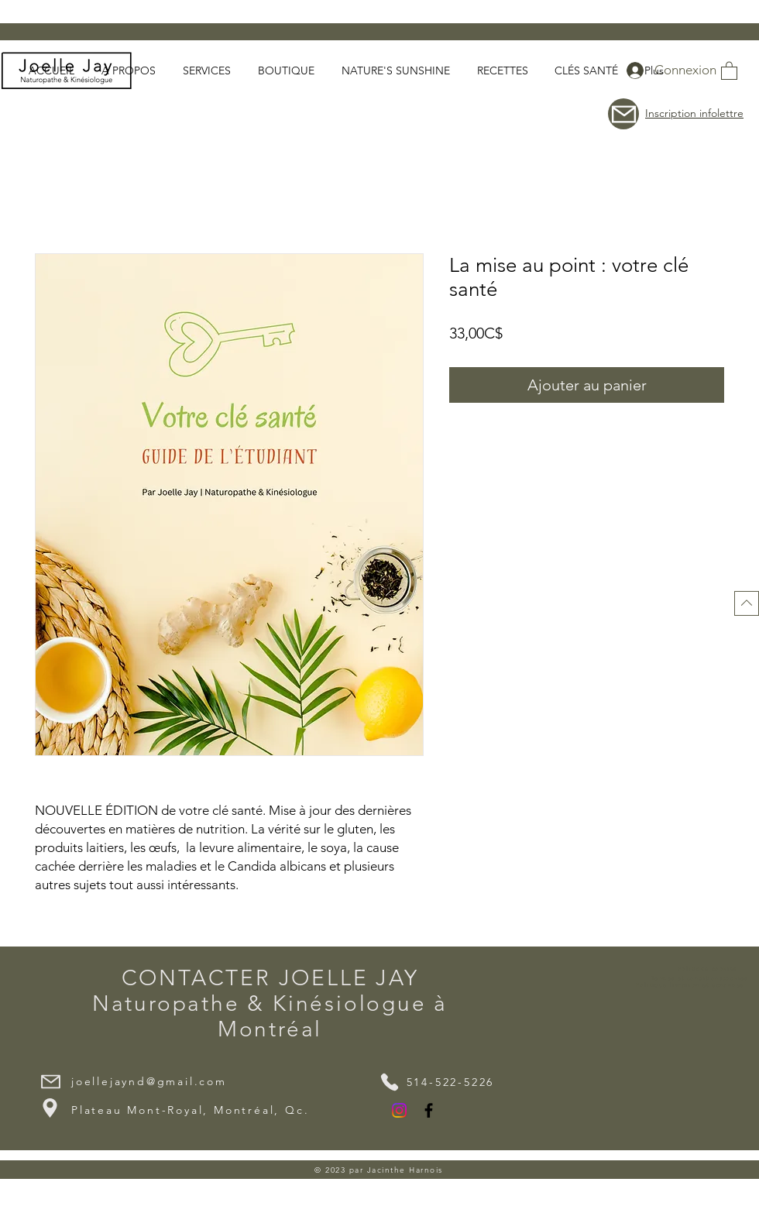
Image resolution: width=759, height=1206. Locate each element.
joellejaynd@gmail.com (149, 1081)
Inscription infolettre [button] (694, 113)
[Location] (49, 1107)
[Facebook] (428, 1110)
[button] (729, 70)
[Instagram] (399, 1110)
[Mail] (50, 1081)
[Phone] (390, 1082)
